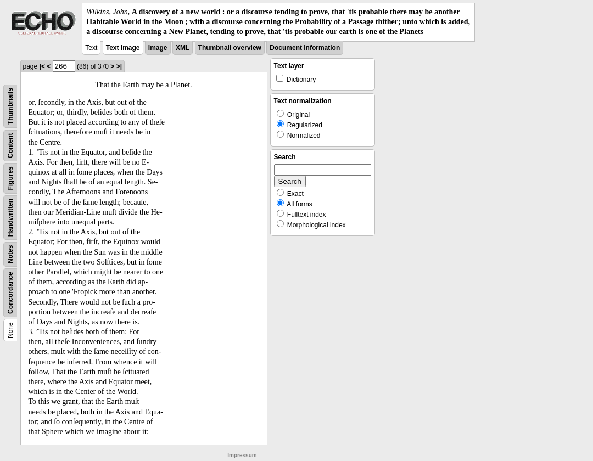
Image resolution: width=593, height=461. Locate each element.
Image (157, 48)
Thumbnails (10, 105)
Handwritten (10, 217)
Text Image (123, 48)
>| (119, 66)
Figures (10, 178)
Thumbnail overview (229, 48)
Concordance (10, 293)
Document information (305, 48)
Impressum (241, 455)
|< (42, 66)
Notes (10, 254)
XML (182, 48)
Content (10, 145)
